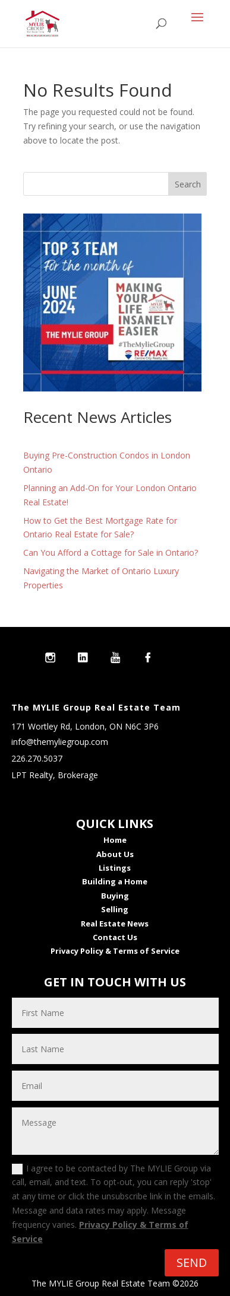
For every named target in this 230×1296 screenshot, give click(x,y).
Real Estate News (115, 923)
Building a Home (114, 881)
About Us (115, 854)
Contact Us (115, 937)
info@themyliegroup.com (59, 741)
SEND (192, 1262)
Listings (115, 867)
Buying (115, 895)
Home (115, 840)
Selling (114, 909)
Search (188, 184)
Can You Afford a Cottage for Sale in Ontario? (110, 552)
